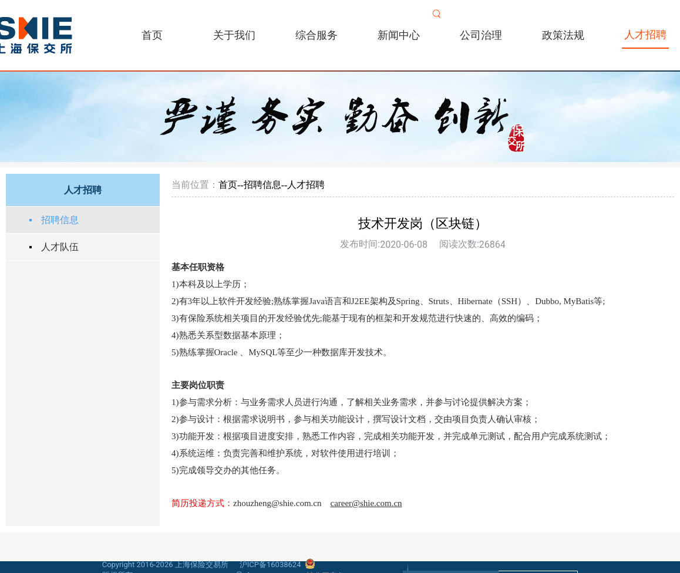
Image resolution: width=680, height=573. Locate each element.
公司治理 (481, 35)
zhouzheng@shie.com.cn (277, 503)
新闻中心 (399, 35)
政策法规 (563, 35)
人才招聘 (645, 34)
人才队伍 (60, 246)
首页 (152, 35)
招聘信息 (60, 219)
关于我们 (234, 35)
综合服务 (316, 35)
